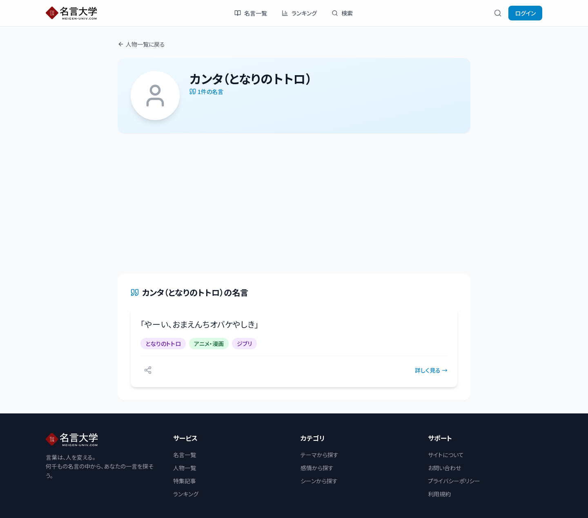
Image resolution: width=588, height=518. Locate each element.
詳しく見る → (431, 370)
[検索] (497, 13)
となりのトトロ (163, 343)
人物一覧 (184, 468)
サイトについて (446, 455)
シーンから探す (319, 481)
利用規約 (439, 494)
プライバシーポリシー (454, 481)
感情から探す (317, 468)
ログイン (525, 13)
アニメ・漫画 (209, 343)
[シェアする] (147, 370)
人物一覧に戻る (141, 44)
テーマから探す (320, 455)
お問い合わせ (444, 468)
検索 (342, 13)
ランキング (299, 13)
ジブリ (244, 343)
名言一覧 (250, 13)
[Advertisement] (294, 203)
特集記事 (184, 481)
